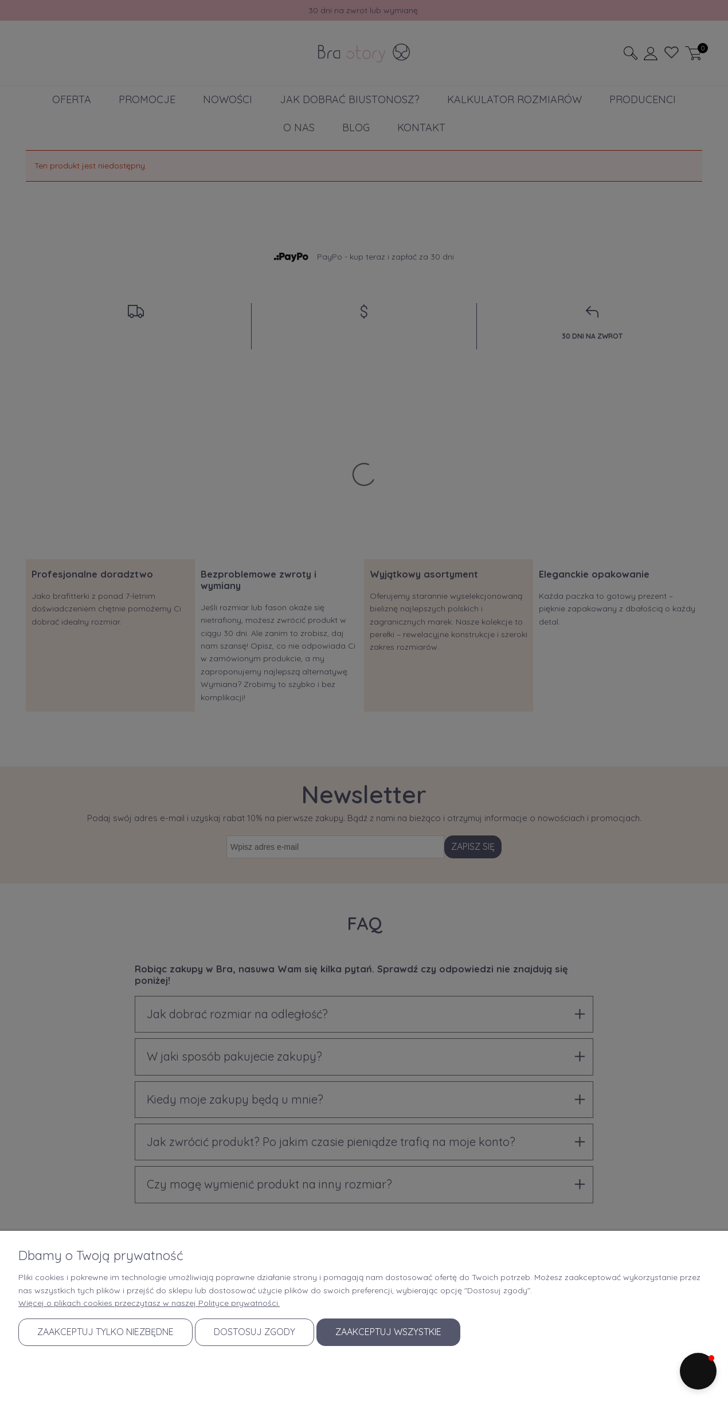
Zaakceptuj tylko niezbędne (105, 1331)
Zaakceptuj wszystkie (388, 1331)
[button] (698, 1371)
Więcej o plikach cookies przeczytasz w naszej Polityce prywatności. (149, 1303)
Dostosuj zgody (254, 1331)
